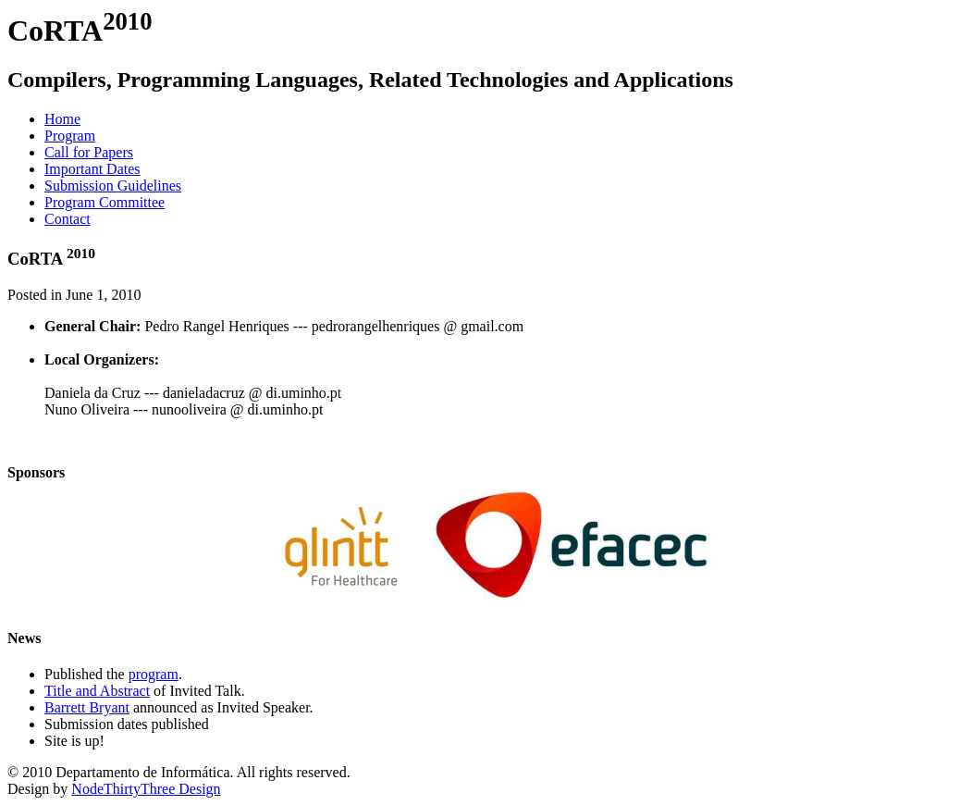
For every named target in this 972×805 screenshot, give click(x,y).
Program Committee (104, 202)
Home (62, 119)
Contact (67, 219)
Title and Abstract (97, 691)
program (153, 674)
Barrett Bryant (86, 707)
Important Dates (92, 169)
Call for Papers (88, 152)
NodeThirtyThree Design (145, 789)
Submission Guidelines (112, 185)
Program (69, 135)
